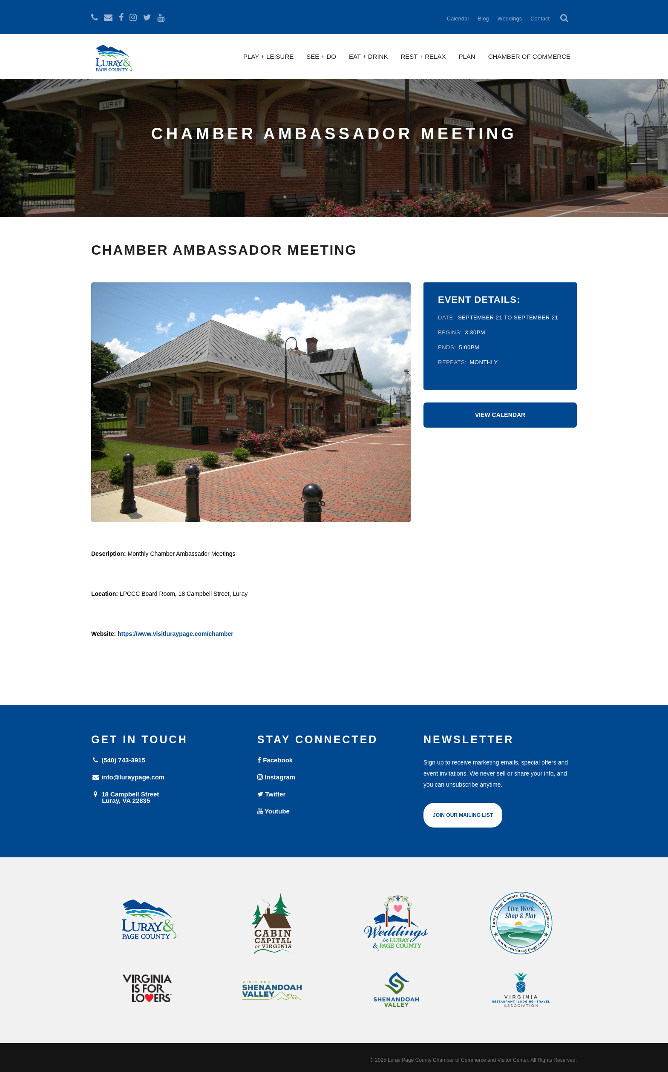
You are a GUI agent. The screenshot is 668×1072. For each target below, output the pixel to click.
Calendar (458, 18)
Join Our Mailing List (463, 815)
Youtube (273, 811)
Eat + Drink (368, 56)
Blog (483, 18)
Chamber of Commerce (529, 56)
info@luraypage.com (127, 777)
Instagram (276, 777)
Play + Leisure (268, 56)
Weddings (510, 18)
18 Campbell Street (168, 797)
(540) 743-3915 (118, 760)
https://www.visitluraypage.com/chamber (175, 633)
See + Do (321, 56)
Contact (540, 18)
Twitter (271, 794)
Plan (466, 56)
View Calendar (500, 414)
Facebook (275, 760)
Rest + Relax (423, 56)
